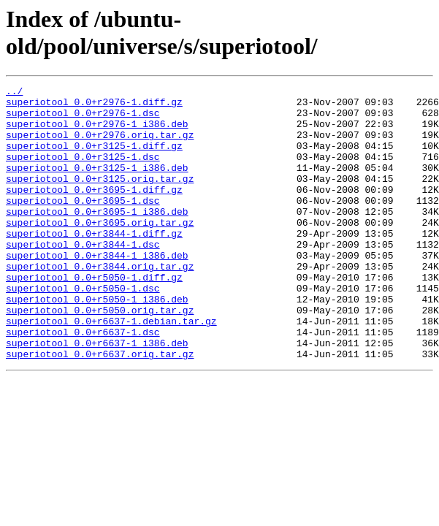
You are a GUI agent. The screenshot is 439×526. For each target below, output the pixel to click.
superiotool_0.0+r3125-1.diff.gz (94, 158)
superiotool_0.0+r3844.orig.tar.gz (100, 303)
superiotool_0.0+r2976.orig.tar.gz (100, 145)
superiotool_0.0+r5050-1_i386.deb (97, 342)
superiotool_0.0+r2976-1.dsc (83, 119)
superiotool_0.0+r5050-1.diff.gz (94, 316)
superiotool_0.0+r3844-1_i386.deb (97, 290)
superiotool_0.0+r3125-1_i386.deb (97, 184)
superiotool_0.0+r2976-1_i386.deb (97, 132)
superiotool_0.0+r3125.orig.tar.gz (100, 198)
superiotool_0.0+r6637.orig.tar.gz (100, 408)
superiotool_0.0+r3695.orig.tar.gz (100, 250)
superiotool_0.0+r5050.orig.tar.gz (100, 355)
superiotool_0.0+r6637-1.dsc (83, 382)
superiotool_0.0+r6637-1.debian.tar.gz (111, 369)
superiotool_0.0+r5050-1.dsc (83, 329)
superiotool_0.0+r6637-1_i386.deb (97, 395)
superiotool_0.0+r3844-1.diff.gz (94, 263)
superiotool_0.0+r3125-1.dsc (83, 171)
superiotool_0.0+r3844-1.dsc (83, 276)
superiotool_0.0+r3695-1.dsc (83, 224)
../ (14, 92)
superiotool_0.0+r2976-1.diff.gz (94, 106)
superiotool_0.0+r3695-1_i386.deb (97, 237)
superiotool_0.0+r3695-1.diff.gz (94, 211)
